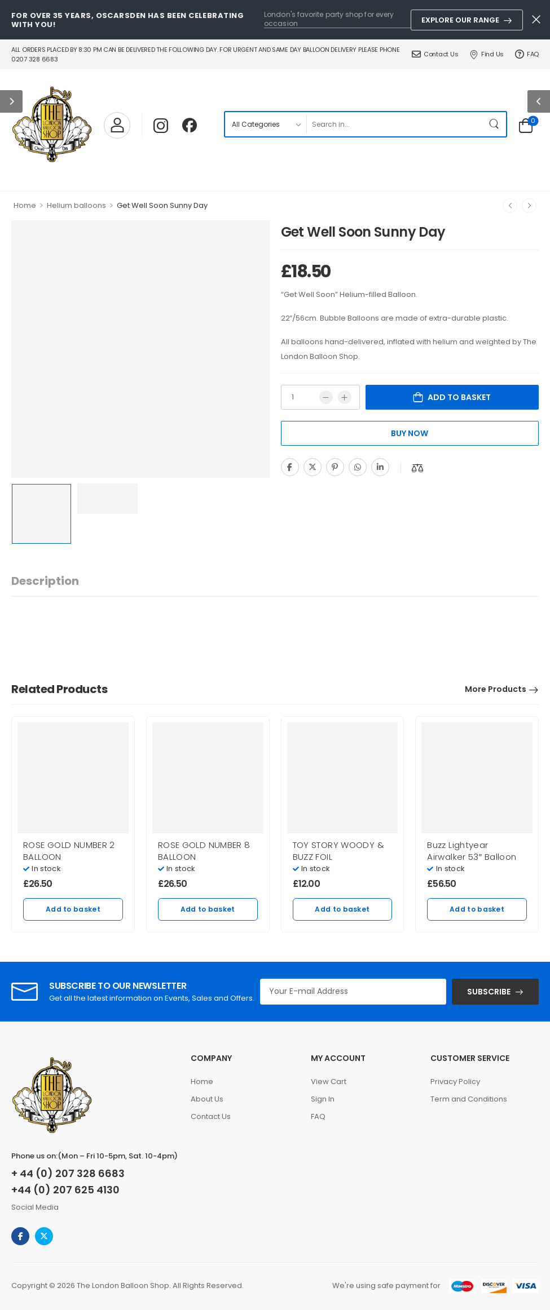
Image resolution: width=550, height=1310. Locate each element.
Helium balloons (76, 205)
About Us (207, 1099)
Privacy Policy (455, 1081)
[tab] (45, 581)
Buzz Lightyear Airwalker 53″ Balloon (471, 851)
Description (45, 581)
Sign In (323, 1099)
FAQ (527, 54)
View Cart (328, 1081)
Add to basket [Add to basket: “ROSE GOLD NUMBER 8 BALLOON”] (208, 909)
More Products (495, 689)
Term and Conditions (468, 1099)
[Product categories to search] (265, 124)
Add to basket (459, 397)
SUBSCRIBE (489, 991)
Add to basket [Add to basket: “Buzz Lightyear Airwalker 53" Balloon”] (477, 909)
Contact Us (435, 54)
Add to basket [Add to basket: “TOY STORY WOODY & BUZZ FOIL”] (342, 909)
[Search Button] (494, 124)
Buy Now (409, 433)
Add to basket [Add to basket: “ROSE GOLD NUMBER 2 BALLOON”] (73, 909)
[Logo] (52, 125)
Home (25, 205)
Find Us (486, 54)
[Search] (394, 124)
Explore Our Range (460, 20)
